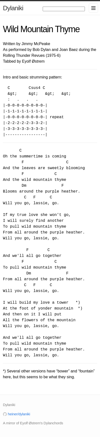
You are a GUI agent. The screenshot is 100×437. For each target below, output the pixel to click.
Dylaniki (13, 8)
